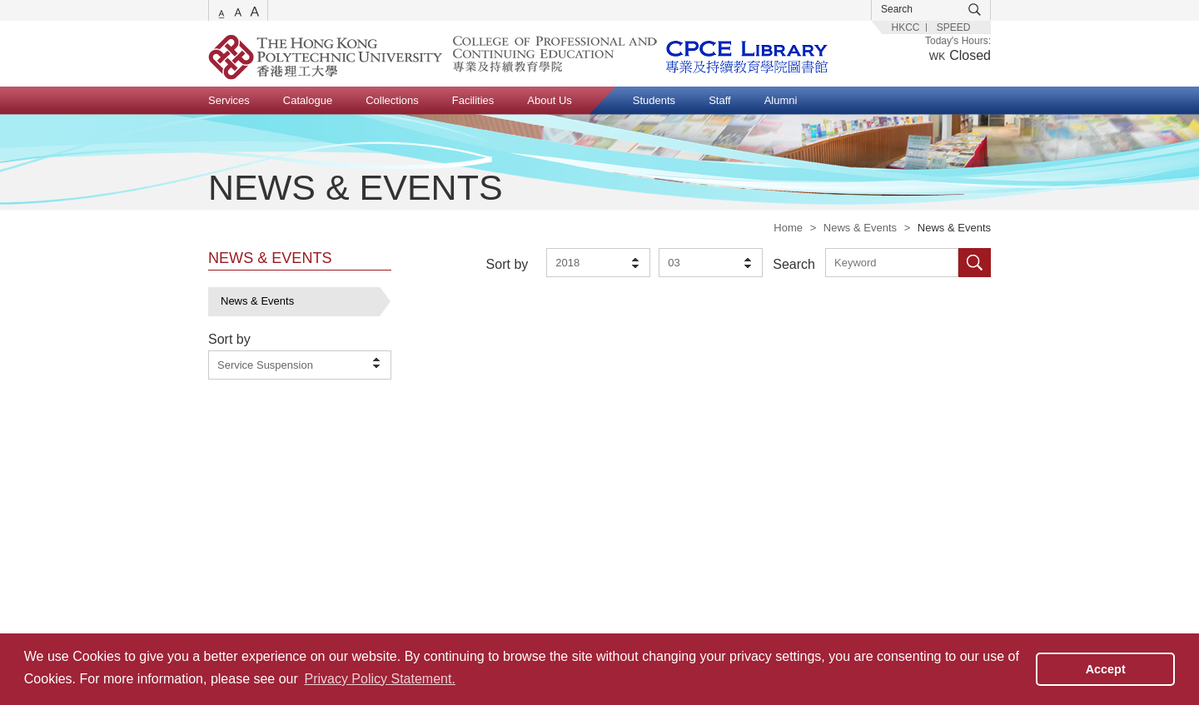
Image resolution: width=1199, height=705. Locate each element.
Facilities (473, 100)
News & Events (860, 227)
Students (654, 100)
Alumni (781, 100)
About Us (549, 100)
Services (229, 100)
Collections (392, 100)
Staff (720, 100)
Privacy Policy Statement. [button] (379, 679)
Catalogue (307, 100)
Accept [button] (1106, 669)
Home (788, 227)
